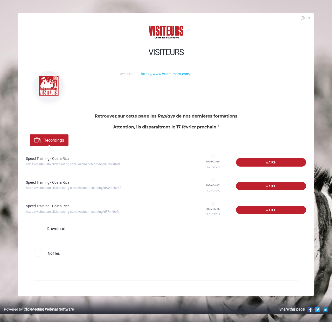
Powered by (39, 309)
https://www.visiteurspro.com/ (166, 73)
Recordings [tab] (48, 139)
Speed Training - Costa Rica (48, 158)
